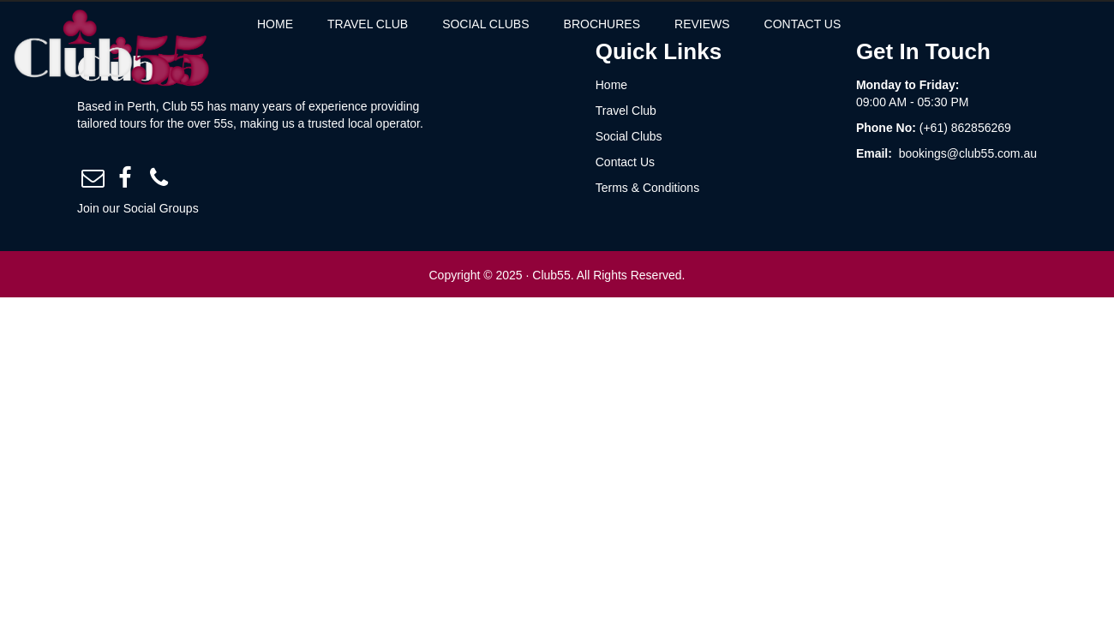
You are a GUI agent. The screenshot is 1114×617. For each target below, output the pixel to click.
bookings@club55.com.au (968, 153)
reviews (758, 24)
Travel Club (626, 110)
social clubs (541, 24)
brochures (658, 24)
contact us (858, 24)
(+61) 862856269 (965, 128)
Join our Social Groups (138, 208)
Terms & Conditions (647, 188)
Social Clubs (629, 136)
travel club (423, 24)
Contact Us (625, 162)
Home (331, 24)
